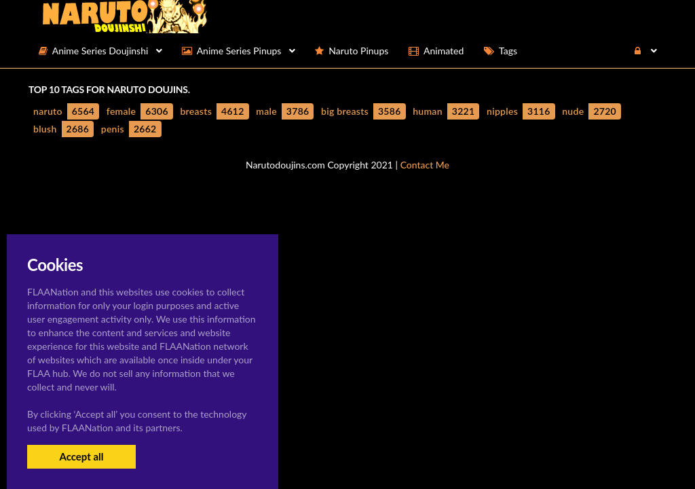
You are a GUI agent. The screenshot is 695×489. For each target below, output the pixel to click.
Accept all (81, 456)
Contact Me (424, 164)
